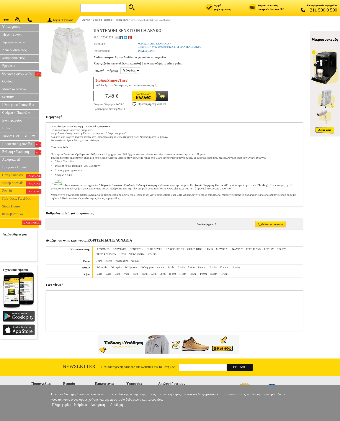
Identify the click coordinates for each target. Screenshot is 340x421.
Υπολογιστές (11, 26)
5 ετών (170, 267)
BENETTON (136, 249)
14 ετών (235, 267)
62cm (108, 273)
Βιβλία (7, 128)
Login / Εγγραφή (60, 19)
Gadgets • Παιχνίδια (16, 112)
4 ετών (160, 267)
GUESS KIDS (194, 249)
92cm (154, 273)
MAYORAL (222, 249)
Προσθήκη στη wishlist (149, 104)
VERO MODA (137, 254)
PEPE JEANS (253, 249)
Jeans (99, 260)
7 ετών (191, 267)
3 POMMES (103, 249)
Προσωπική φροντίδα (20, 144)
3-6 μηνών (101, 267)
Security (8, 97)
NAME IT (237, 249)
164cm (224, 273)
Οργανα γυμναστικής (20, 74)
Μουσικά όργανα (14, 89)
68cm (118, 273)
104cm (172, 273)
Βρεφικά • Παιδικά (15, 167)
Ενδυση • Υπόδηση (20, 152)
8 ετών (201, 267)
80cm (136, 273)
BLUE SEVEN (154, 249)
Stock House (11, 206)
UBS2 (122, 254)
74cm (126, 273)
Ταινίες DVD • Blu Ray (18, 136)
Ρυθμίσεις (80, 404)
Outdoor (8, 81)
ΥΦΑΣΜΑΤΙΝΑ (146, 50)
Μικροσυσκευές (13, 58)
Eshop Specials (20, 183)
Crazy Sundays (20, 175)
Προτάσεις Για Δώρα (16, 198)
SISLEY (281, 249)
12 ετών (224, 267)
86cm (145, 273)
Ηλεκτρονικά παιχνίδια (18, 105)
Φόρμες (135, 260)
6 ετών (181, 267)
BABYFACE (119, 249)
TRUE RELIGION (106, 254)
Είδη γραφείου (12, 120)
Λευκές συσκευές (14, 50)
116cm (182, 273)
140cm (203, 273)
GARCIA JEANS (175, 249)
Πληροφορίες (61, 404)
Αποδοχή (116, 404)
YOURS (152, 254)
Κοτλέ (108, 260)
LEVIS (209, 249)
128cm (193, 273)
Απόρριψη (98, 404)
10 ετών (212, 267)
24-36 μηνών (147, 267)
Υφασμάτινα (121, 260)
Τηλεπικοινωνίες (13, 42)
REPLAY (269, 249)
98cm (163, 273)
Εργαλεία (8, 65)
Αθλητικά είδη (12, 159)
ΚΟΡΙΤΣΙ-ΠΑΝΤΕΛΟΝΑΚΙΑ (153, 43)
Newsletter (79, 366)
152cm (213, 273)
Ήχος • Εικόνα (12, 34)
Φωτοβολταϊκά (12, 214)
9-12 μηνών (131, 267)
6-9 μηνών (116, 267)
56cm (99, 273)
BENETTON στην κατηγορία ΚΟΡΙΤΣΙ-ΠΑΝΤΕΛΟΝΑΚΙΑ (169, 46)
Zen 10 (20, 191)
